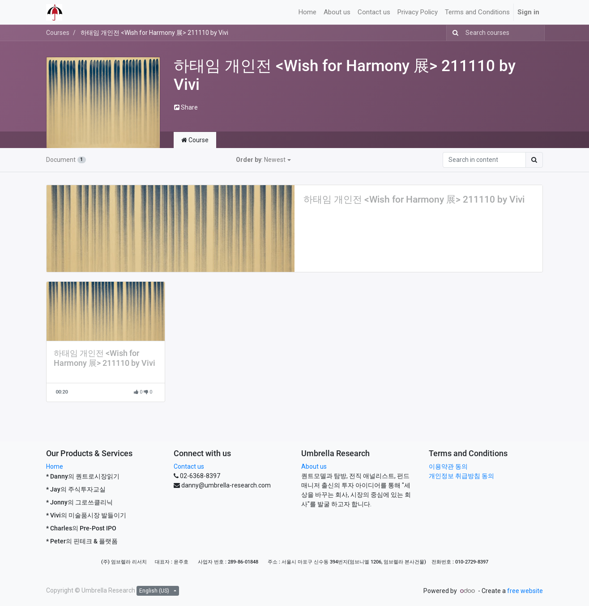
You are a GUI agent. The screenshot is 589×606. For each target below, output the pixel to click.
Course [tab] (195, 140)
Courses (57, 32)
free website (525, 590)
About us (314, 466)
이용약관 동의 (448, 466)
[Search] (454, 33)
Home (54, 466)
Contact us (189, 466)
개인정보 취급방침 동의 (461, 475)
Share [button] (186, 107)
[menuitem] (307, 12)
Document (66, 159)
